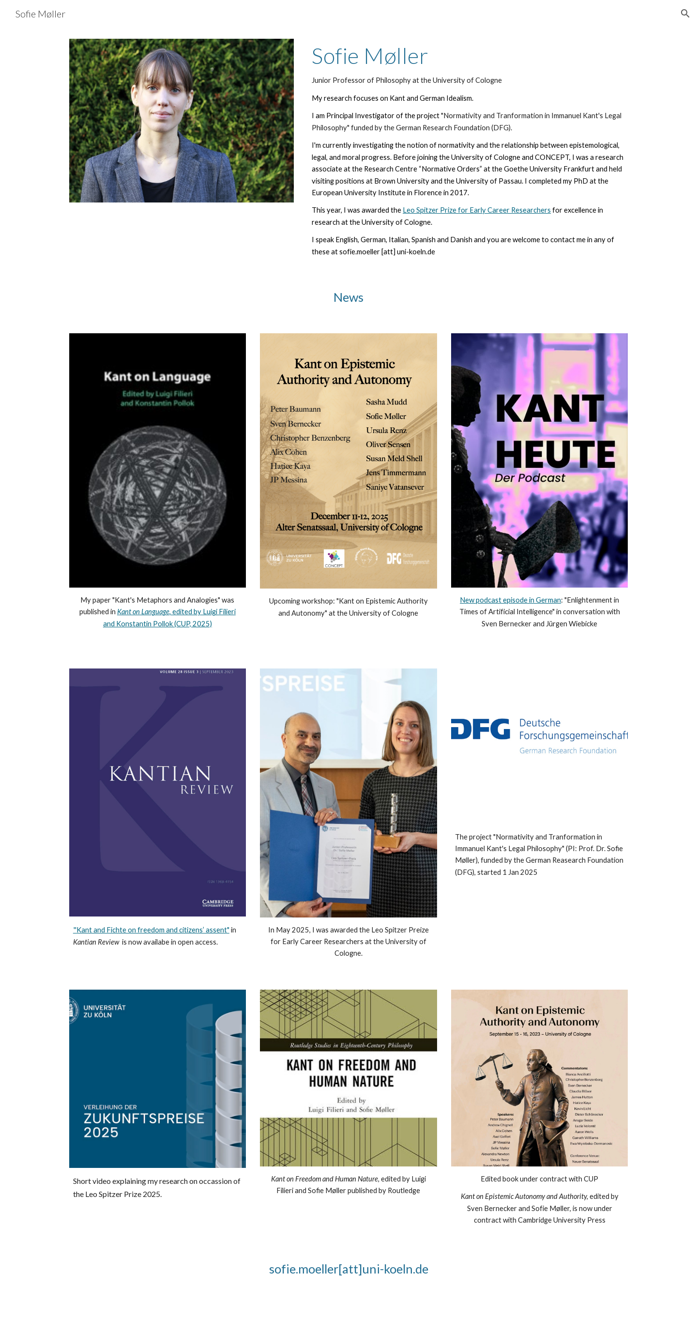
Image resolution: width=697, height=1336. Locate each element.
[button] (685, 13)
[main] (468, 150)
